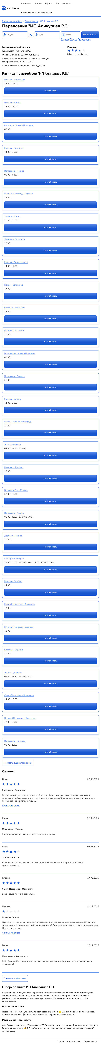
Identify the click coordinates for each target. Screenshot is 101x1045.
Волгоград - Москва (14, 170)
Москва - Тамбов (12, 102)
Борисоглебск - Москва (16, 490)
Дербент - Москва (13, 535)
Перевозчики (31, 21)
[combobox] (15, 34)
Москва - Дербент (13, 581)
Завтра (73, 39)
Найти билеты (90, 34)
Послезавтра (84, 39)
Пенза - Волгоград (13, 284)
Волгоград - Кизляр (14, 513)
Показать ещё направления (17, 762)
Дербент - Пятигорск (14, 239)
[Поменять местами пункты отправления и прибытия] (31, 35)
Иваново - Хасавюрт (14, 330)
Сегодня (65, 39)
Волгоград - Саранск (14, 376)
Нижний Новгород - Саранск (18, 627)
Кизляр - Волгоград (14, 558)
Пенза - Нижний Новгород (17, 421)
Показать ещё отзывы (15, 978)
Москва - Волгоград (14, 148)
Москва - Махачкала (14, 79)
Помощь (38, 3)
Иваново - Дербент (13, 467)
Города (60, 1041)
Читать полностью (11, 805)
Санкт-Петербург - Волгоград (19, 695)
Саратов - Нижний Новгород (18, 125)
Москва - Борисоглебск (16, 262)
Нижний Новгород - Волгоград (19, 604)
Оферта (49, 3)
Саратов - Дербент (13, 649)
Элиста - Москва (12, 444)
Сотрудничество (64, 3)
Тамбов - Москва (12, 216)
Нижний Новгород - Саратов (18, 193)
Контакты (26, 3)
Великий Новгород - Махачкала (20, 718)
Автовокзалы (73, 1041)
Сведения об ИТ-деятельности (36, 12)
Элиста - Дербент (13, 672)
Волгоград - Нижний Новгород (19, 353)
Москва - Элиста (12, 399)
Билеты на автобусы (12, 21)
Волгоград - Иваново (14, 741)
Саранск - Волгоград (14, 307)
